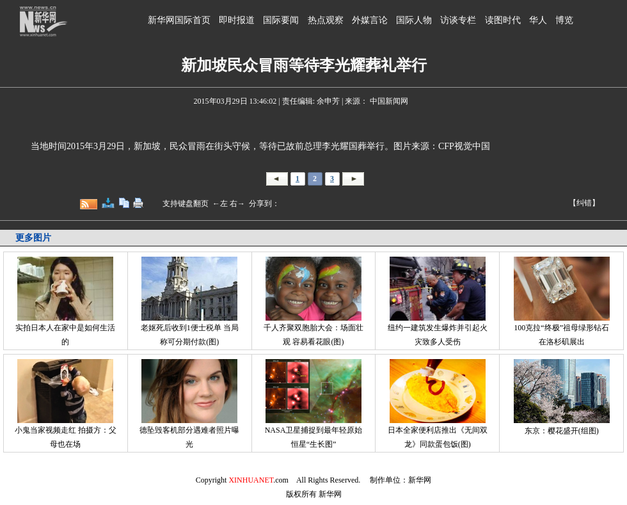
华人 (538, 20)
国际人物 (414, 20)
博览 (564, 20)
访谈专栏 (458, 20)
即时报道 (237, 20)
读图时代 (503, 20)
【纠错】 (584, 202)
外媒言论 (370, 20)
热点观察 (326, 20)
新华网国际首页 (179, 20)
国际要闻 (281, 20)
